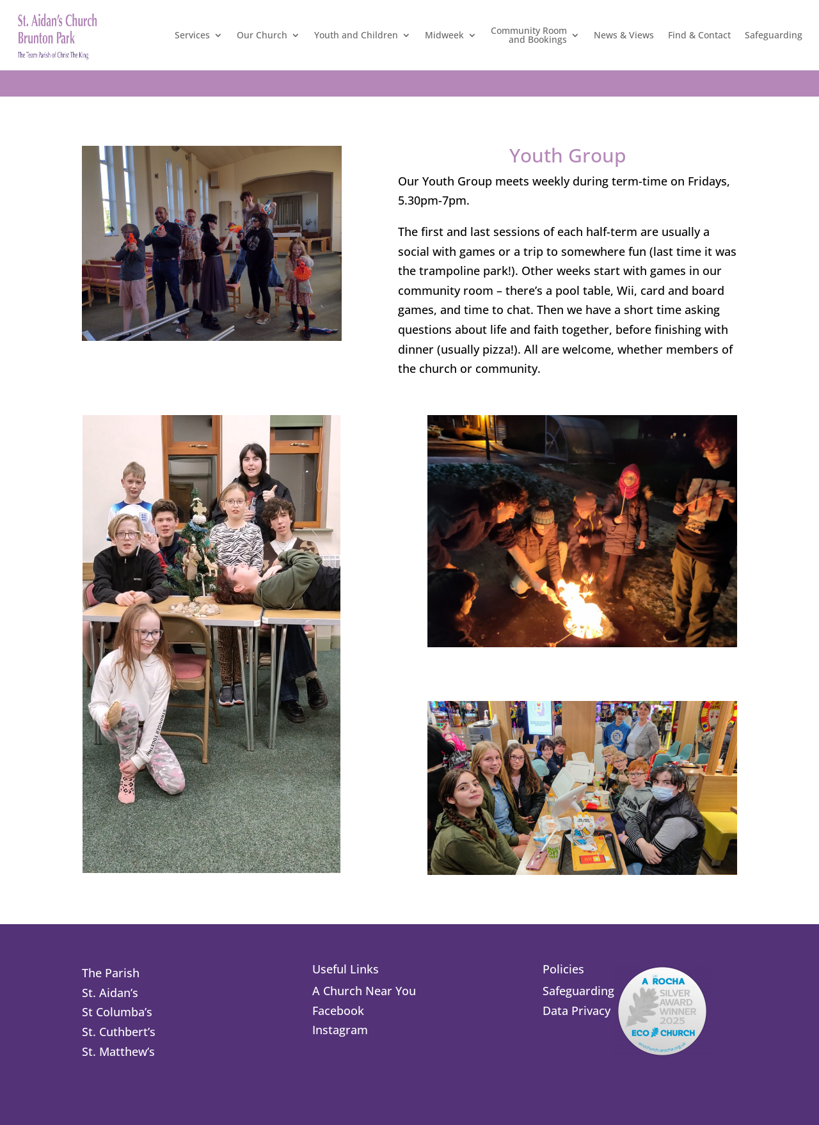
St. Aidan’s (110, 992)
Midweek (444, 35)
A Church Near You (364, 990)
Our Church (262, 35)
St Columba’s (117, 1011)
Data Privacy (576, 1010)
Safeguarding (773, 35)
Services (192, 35)
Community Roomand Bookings (529, 34)
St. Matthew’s (118, 1051)
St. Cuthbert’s (118, 1031)
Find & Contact (699, 35)
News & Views (624, 35)
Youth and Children (356, 35)
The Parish (110, 972)
